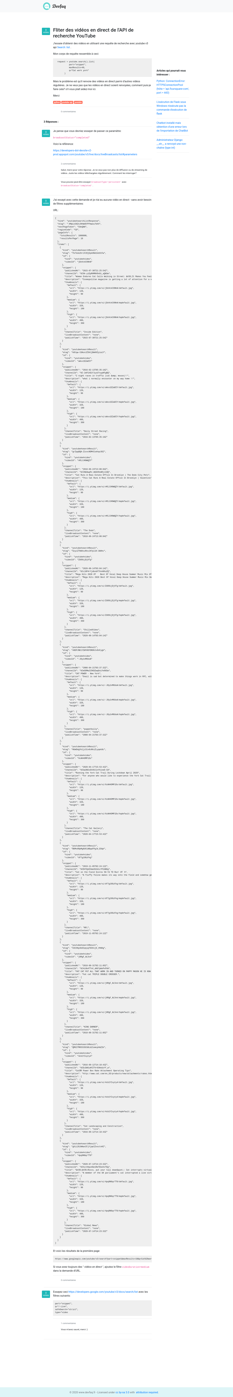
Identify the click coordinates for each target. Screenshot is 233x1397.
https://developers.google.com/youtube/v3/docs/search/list (103, 1291)
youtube (78, 102)
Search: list (63, 47)
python (57, 102)
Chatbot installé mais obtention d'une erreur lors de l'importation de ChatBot (172, 126)
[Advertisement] (173, 203)
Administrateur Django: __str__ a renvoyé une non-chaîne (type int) (172, 143)
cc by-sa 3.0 (122, 1392)
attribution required (146, 1392)
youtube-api (67, 102)
